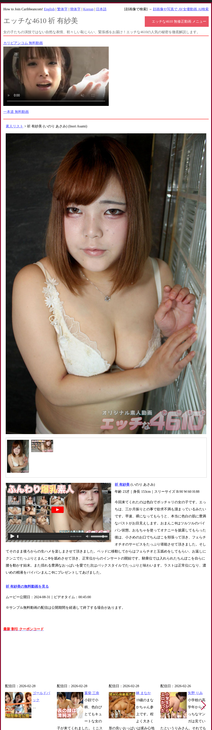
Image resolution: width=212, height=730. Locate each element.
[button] (204, 705)
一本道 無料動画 (16, 112)
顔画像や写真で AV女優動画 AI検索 (181, 9)
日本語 (101, 9)
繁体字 (62, 9)
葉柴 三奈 (91, 693)
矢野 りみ (195, 693)
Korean (88, 9)
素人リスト (14, 126)
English (49, 9)
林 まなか (143, 693)
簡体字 (75, 9)
